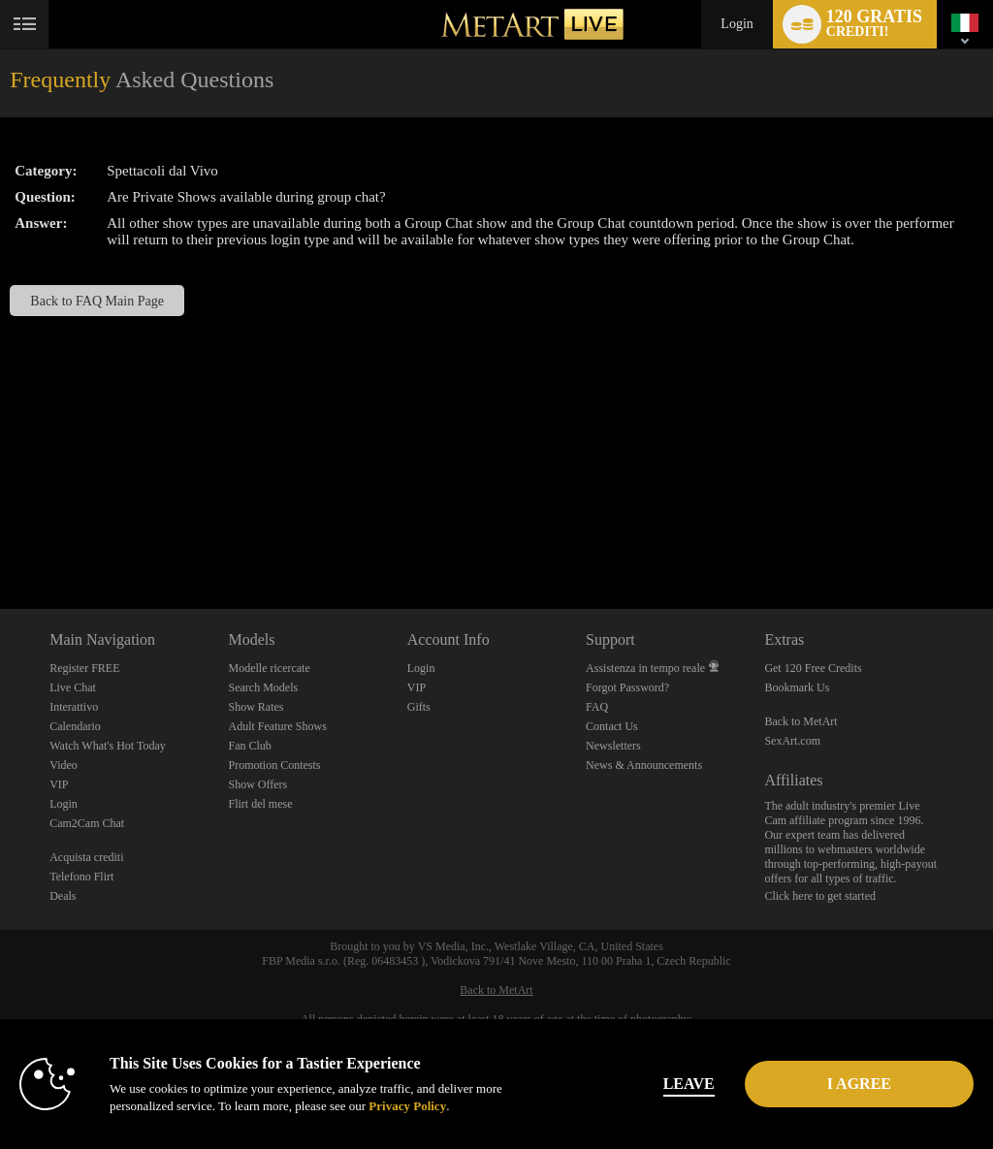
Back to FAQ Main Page (97, 300)
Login (737, 23)
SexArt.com (792, 741)
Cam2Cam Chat (86, 823)
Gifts (419, 707)
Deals (62, 896)
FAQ (597, 707)
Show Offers (257, 784)
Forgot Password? (627, 687)
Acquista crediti (86, 857)
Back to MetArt (800, 721)
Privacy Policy (407, 1106)
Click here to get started (820, 896)
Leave (689, 1083)
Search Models (263, 687)
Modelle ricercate (268, 668)
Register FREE (84, 668)
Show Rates (255, 707)
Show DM (0, 536)
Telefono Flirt (81, 876)
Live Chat (72, 687)
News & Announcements (644, 765)
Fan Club (249, 745)
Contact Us (612, 726)
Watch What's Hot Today (107, 745)
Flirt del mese (260, 804)
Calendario (75, 726)
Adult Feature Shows (277, 726)
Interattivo (73, 707)
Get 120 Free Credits (812, 668)
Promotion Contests (274, 765)
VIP (58, 784)
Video (63, 765)
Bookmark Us (796, 687)
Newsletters (613, 745)
